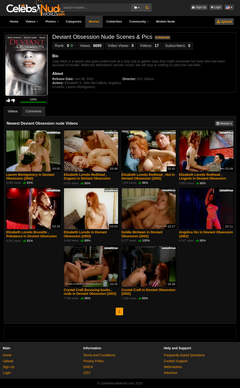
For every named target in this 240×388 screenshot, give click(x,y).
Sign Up (199, 7)
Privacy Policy (93, 361)
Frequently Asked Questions (184, 355)
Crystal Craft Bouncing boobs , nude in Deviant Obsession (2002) (90, 292)
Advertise (170, 373)
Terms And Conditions (99, 355)
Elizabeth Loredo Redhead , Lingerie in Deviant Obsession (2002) (202, 178)
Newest (225, 123)
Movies (94, 21)
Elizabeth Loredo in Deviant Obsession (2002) (85, 234)
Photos (52, 21)
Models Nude (165, 21)
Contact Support (176, 361)
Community (139, 21)
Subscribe (162, 37)
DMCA (88, 367)
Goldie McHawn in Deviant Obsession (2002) (141, 234)
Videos (32, 21)
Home (14, 21)
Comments (34, 111)
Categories (74, 21)
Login (216, 7)
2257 (86, 373)
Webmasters (173, 367)
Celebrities (114, 21)
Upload (224, 21)
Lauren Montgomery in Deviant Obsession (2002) (30, 176)
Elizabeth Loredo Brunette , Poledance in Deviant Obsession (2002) (31, 236)
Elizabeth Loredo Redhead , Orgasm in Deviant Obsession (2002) (87, 178)
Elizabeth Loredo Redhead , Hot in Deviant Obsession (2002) (148, 176)
